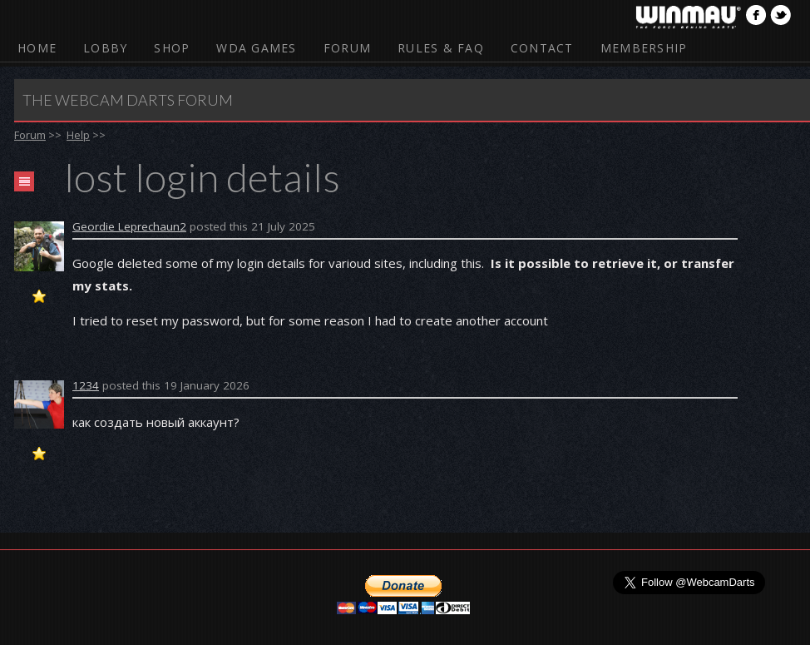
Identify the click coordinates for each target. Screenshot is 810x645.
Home (37, 48)
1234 (85, 385)
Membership (644, 48)
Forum (347, 48)
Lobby (105, 48)
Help (78, 134)
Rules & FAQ (441, 48)
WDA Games (256, 48)
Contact (542, 48)
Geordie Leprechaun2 (129, 226)
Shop (172, 48)
